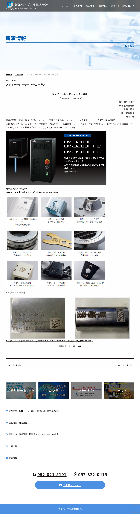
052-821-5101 (49, 474)
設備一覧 (13, 445)
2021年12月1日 (125, 365)
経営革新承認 (53, 410)
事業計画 (23, 434)
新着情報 (13, 457)
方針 (33, 410)
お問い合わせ (70, 485)
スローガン (24, 410)
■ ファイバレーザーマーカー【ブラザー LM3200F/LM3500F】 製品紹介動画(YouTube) (49, 340)
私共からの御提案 (50, 434)
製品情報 (13, 422)
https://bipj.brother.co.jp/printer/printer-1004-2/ (33, 192)
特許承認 (41, 410)
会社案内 (13, 410)
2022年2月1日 (14, 365)
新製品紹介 (24, 422)
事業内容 (13, 434)
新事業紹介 (34, 434)
